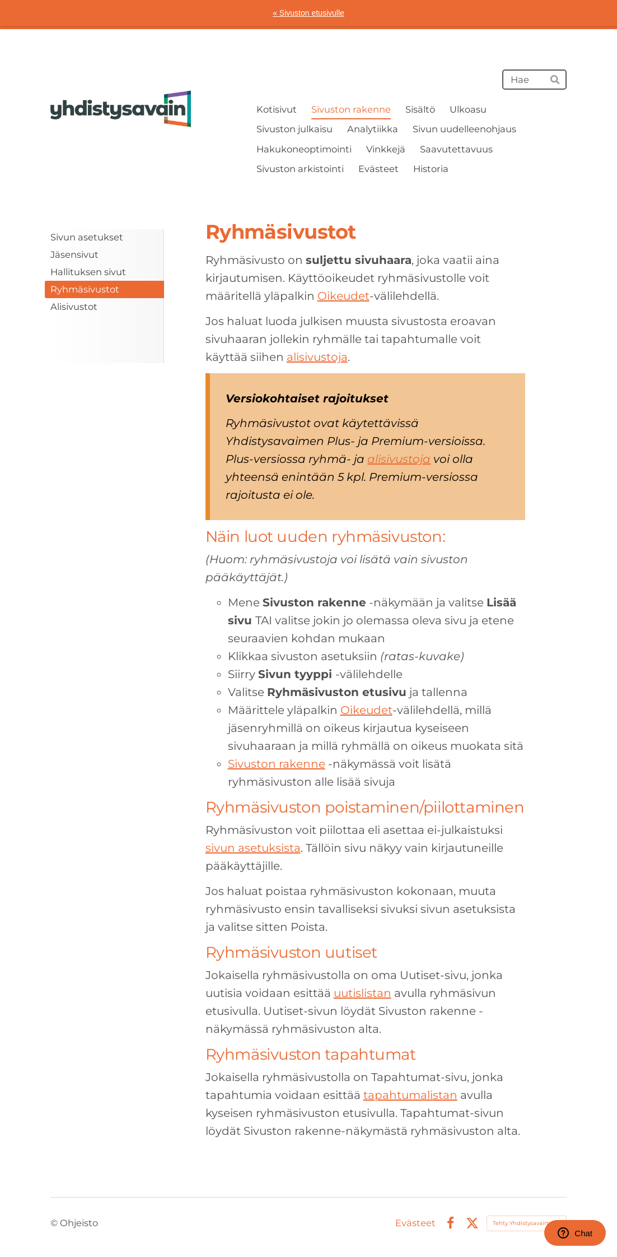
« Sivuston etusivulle (308, 12)
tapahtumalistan (410, 1095)
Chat (575, 1233)
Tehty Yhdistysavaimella (526, 1223)
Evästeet (415, 1222)
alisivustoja (317, 357)
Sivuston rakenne (276, 764)
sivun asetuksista (253, 848)
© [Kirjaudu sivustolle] (55, 1222)
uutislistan (362, 993)
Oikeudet (343, 296)
